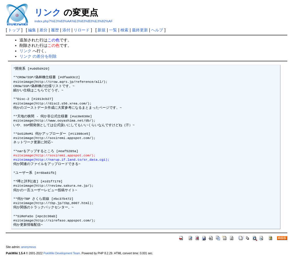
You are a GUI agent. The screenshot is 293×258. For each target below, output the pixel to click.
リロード (82, 30)
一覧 (113, 30)
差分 (43, 30)
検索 (124, 30)
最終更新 (140, 30)
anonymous (28, 247)
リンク (47, 12)
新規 (102, 30)
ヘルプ (157, 30)
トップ (14, 30)
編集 (32, 30)
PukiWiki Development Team (61, 253)
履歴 (55, 30)
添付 (66, 30)
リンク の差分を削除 (38, 56)
